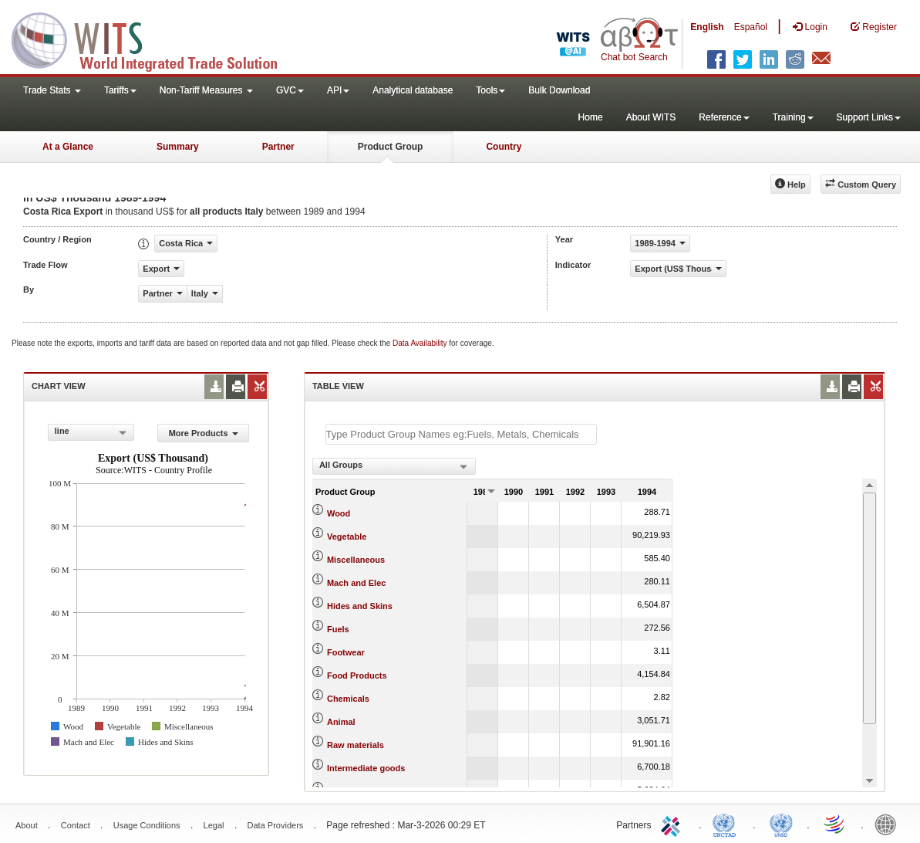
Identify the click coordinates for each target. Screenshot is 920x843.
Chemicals (348, 698)
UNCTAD (727, 823)
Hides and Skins (360, 606)
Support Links (869, 117)
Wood (338, 513)
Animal (341, 721)
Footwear (346, 652)
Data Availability (421, 343)
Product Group (390, 146)
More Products (203, 433)
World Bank (889, 823)
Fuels (338, 629)
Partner (278, 146)
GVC (290, 90)
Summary (178, 146)
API (338, 90)
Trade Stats (52, 90)
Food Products (357, 675)
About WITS (651, 117)
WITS (154, 38)
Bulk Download (559, 90)
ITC (673, 823)
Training (793, 117)
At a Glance (67, 146)
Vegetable (346, 536)
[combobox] (91, 432)
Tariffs (120, 90)
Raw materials (355, 745)
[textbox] (461, 434)
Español (750, 27)
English (706, 27)
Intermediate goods (366, 768)
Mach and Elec (356, 582)
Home (590, 117)
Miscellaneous (356, 559)
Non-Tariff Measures (206, 90)
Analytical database (412, 90)
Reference (724, 117)
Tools (490, 90)
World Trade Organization (835, 823)
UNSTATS (781, 823)
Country (503, 146)
